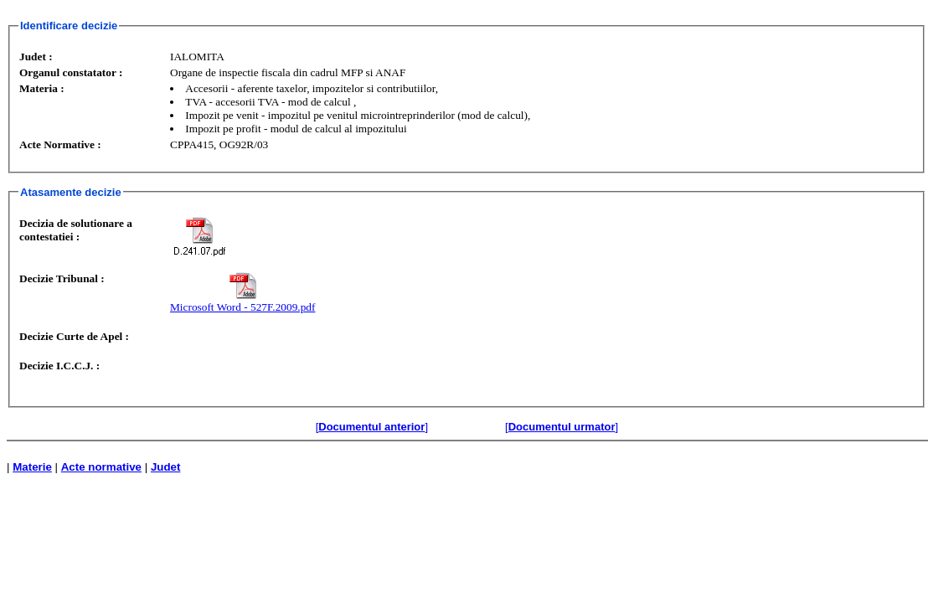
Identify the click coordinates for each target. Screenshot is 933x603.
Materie (32, 467)
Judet (166, 467)
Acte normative (101, 467)
